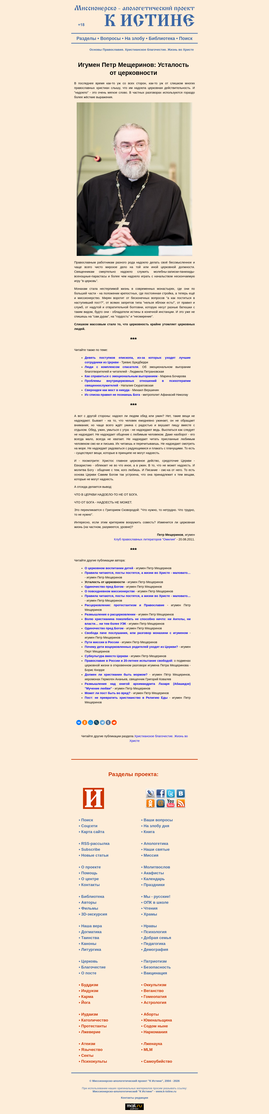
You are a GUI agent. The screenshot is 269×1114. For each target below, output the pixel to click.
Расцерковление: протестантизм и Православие (124, 605)
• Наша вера (90, 926)
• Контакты (89, 884)
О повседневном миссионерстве (110, 591)
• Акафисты (152, 873)
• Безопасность (156, 967)
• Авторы (87, 902)
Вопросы (110, 38)
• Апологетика (154, 843)
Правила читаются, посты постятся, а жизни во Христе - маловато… (138, 572)
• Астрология (153, 1002)
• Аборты (150, 1014)
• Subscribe (89, 849)
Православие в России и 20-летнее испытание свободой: (129, 660)
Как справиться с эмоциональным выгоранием (121, 376)
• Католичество (93, 1020)
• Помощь (88, 873)
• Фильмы (88, 908)
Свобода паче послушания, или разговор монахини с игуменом (136, 633)
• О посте (87, 973)
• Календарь (153, 879)
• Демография (154, 949)
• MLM (147, 1049)
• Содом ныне (154, 1026)
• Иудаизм (88, 1014)
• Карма (86, 996)
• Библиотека (91, 896)
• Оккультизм (153, 985)
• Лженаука (151, 1043)
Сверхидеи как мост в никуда (107, 390)
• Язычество (91, 1049)
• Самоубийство (156, 1061)
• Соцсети (88, 826)
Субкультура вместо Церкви (106, 656)
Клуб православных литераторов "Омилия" (145, 539)
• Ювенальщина (156, 1020)
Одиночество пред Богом (104, 586)
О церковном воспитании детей (109, 568)
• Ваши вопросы (157, 820)
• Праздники (153, 884)
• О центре (89, 879)
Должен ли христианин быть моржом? (116, 674)
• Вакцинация (154, 973)
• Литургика (90, 949)
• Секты (86, 1055)
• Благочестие (92, 967)
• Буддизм (88, 985)
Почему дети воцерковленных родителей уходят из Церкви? (131, 646)
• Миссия (149, 855)
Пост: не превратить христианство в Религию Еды (126, 697)
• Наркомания (154, 1032)
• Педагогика (153, 943)
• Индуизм (88, 990)
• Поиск (86, 820)
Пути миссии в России (102, 642)
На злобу (135, 38)
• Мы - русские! (155, 896)
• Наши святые (155, 849)
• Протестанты (93, 1026)
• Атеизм (87, 1043)
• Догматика (90, 932)
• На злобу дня (155, 826)
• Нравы (149, 926)
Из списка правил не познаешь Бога (112, 394)
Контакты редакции (134, 1097)
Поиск (186, 38)
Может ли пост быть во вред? (108, 693)
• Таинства (89, 937)
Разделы (86, 38)
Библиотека (162, 38)
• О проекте (90, 867)
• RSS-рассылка (94, 843)
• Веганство (152, 990)
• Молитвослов (155, 867)
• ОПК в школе (155, 902)
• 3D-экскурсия (93, 914)
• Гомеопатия (154, 996)
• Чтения (149, 908)
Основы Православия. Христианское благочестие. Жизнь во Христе (142, 49)
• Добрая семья (156, 937)
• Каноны (87, 943)
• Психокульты (93, 1061)
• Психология (154, 932)
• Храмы (149, 914)
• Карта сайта (91, 832)
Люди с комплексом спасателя (111, 367)
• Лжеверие (89, 1032)
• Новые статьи (94, 855)
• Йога (84, 1002)
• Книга (148, 832)
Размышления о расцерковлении (110, 614)
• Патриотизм (154, 961)
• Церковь (88, 961)
